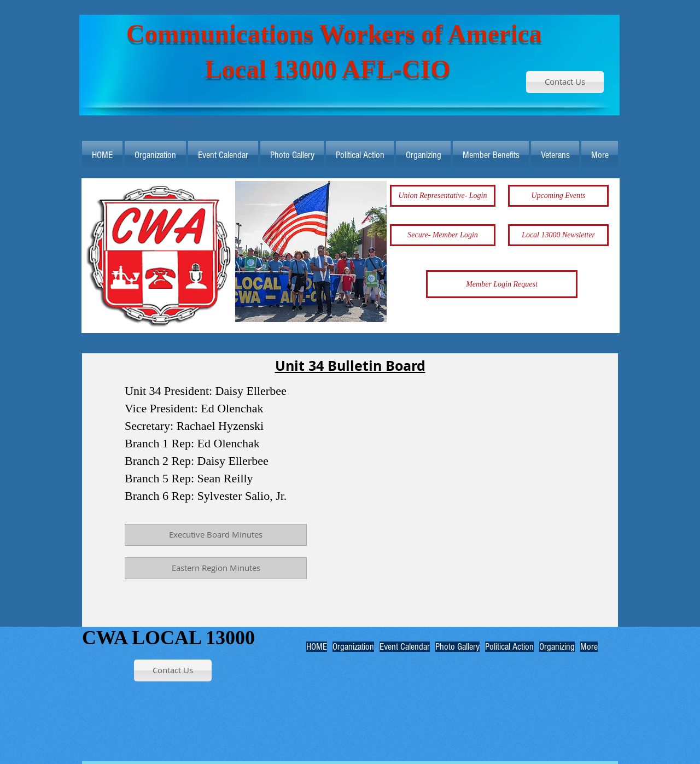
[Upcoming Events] (558, 196)
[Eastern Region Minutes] (216, 568)
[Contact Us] (565, 82)
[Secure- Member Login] (442, 235)
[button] (311, 251)
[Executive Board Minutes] (216, 535)
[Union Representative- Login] (442, 196)
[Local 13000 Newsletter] (558, 235)
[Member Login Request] (502, 284)
